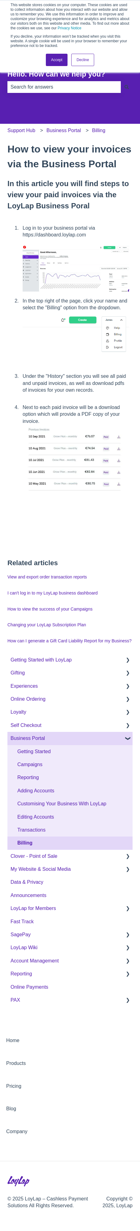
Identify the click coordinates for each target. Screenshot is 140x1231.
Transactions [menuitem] (31, 829)
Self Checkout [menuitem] (26, 725)
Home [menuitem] (13, 1040)
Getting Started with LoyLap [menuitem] (41, 659)
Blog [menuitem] (11, 1108)
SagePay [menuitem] (21, 934)
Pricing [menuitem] (13, 1086)
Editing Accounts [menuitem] (35, 817)
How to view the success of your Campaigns (50, 609)
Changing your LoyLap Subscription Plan (46, 624)
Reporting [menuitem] (28, 777)
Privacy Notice (69, 28)
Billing (98, 130)
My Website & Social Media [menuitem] (41, 869)
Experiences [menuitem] (24, 686)
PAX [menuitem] (15, 1000)
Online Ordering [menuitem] (28, 699)
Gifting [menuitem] (18, 672)
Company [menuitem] (16, 1131)
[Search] (127, 87)
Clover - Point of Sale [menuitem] (34, 856)
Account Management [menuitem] (35, 960)
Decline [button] (83, 60)
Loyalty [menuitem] (18, 712)
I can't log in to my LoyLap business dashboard (52, 592)
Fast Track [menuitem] (22, 921)
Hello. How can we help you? (56, 74)
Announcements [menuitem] (28, 895)
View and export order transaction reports (47, 576)
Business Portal (63, 130)
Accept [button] (57, 60)
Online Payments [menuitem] (29, 987)
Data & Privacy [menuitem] (27, 882)
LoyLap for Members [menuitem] (33, 908)
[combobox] (64, 87)
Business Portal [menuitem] (28, 738)
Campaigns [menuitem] (29, 764)
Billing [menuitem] (25, 842)
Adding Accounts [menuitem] (35, 790)
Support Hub (21, 130)
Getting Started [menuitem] (34, 751)
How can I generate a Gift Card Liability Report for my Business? (69, 640)
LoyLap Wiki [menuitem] (24, 947)
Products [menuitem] (16, 1063)
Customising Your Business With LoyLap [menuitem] (61, 803)
